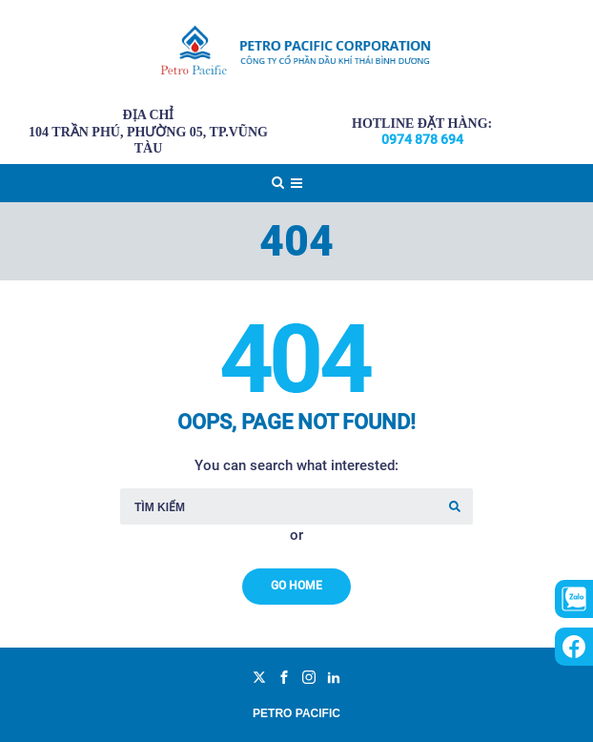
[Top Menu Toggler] (296, 183)
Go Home (296, 585)
